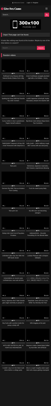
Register (35, 2)
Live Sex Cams (11, 9)
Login (28, 2)
